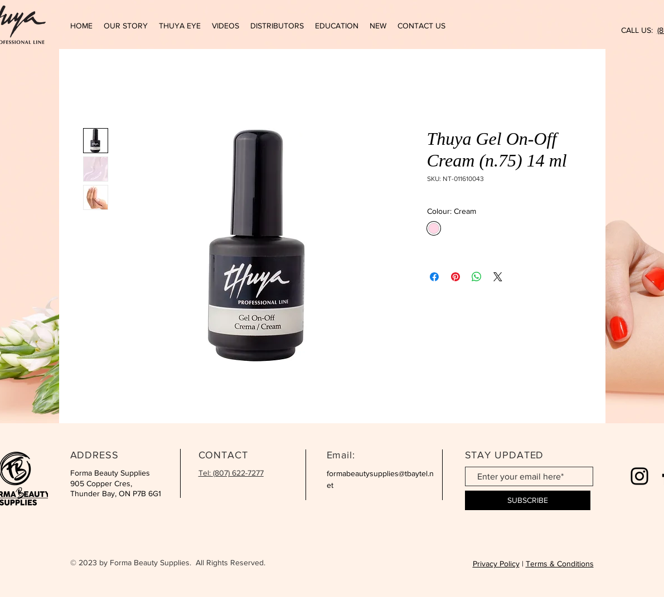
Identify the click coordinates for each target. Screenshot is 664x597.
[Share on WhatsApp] (476, 276)
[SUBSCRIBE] (527, 500)
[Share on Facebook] (434, 276)
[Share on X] (498, 276)
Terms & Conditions (560, 563)
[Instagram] (639, 476)
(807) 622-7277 (238, 472)
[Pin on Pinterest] (455, 276)
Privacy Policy (496, 563)
